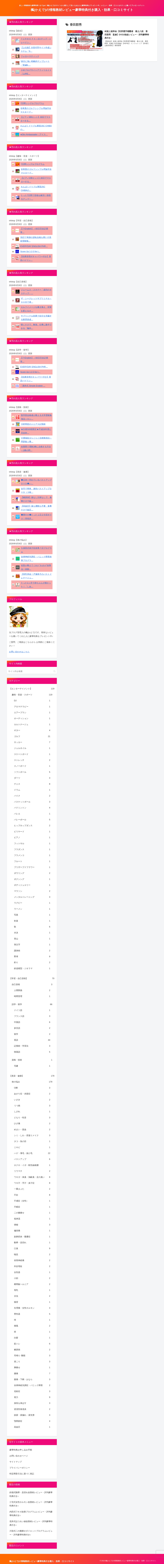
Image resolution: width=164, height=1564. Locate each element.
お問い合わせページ (18, 1456)
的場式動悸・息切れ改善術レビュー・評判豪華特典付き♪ (31, 1494)
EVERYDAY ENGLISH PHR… (34, 246)
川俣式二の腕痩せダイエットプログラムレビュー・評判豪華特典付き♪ (31, 1533)
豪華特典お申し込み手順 (20, 1450)
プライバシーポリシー (19, 1468)
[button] (54, 671)
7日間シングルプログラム (32, 103)
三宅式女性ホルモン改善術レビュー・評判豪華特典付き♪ (31, 1504)
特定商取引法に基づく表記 (21, 1474)
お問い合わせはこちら (19, 652)
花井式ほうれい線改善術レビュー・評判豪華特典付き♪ (31, 1523)
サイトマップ (15, 1462)
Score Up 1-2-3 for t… (30, 251)
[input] (32, 671)
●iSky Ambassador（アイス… (34, 134)
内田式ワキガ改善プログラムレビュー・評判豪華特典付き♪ (31, 1514)
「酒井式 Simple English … (32, 386)
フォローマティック (30, 56)
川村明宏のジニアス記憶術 (33, 424)
